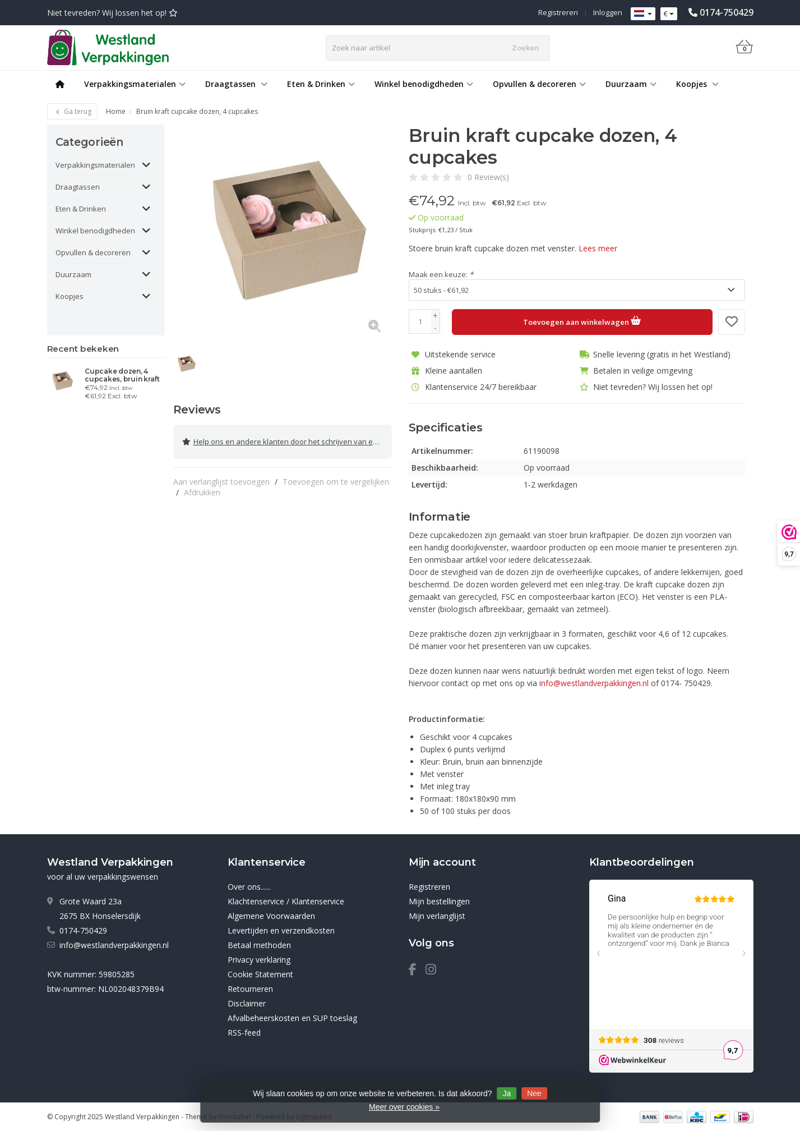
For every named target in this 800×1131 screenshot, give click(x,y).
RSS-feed (244, 1032)
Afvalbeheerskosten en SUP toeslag (292, 1017)
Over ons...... (249, 886)
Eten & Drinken (321, 84)
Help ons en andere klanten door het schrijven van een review (287, 439)
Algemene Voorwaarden (271, 915)
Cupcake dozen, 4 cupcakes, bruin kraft (122, 375)
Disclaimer (247, 1002)
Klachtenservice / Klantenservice (286, 900)
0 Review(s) (488, 177)
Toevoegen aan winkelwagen (582, 320)
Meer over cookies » (404, 1106)
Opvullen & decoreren (539, 84)
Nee (534, 1093)
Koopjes (697, 84)
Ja (506, 1093)
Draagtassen (236, 84)
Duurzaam (630, 84)
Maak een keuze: (441, 274)
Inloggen (607, 12)
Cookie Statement (260, 973)
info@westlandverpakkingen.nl (114, 944)
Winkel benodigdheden (423, 84)
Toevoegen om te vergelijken (336, 476)
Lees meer (598, 248)
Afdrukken (202, 487)
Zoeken (525, 48)
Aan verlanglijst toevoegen (221, 476)
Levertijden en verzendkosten (281, 930)
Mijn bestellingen (439, 900)
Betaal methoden (259, 944)
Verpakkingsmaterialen (135, 84)
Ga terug (72, 111)
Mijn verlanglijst (437, 915)
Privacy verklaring (259, 959)
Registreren (558, 12)
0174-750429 (726, 12)
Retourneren (250, 988)
